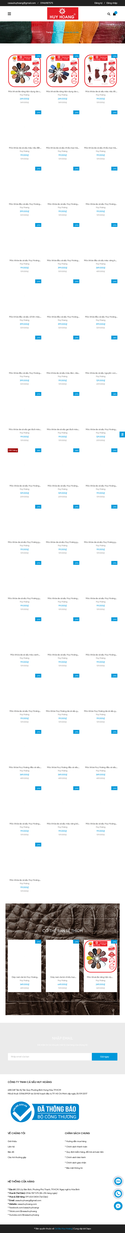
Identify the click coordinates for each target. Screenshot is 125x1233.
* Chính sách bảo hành (75, 1157)
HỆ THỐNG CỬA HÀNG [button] (21, 1181)
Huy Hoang (24, 207)
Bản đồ (11, 1152)
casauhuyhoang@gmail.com (22, 3)
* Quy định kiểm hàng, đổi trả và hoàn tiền (84, 1152)
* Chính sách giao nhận (75, 1162)
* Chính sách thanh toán (76, 1146)
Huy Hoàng (24, 95)
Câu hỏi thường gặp (17, 1157)
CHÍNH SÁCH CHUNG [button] (77, 1133)
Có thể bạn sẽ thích (62, 930)
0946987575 (46, 3)
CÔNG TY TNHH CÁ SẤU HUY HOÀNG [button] (30, 1082)
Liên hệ (11, 1146)
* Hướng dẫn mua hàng (75, 1141)
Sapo (88, 1228)
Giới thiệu (12, 1141)
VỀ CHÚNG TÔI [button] (16, 1133)
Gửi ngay (104, 1056)
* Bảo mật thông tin (74, 1168)
